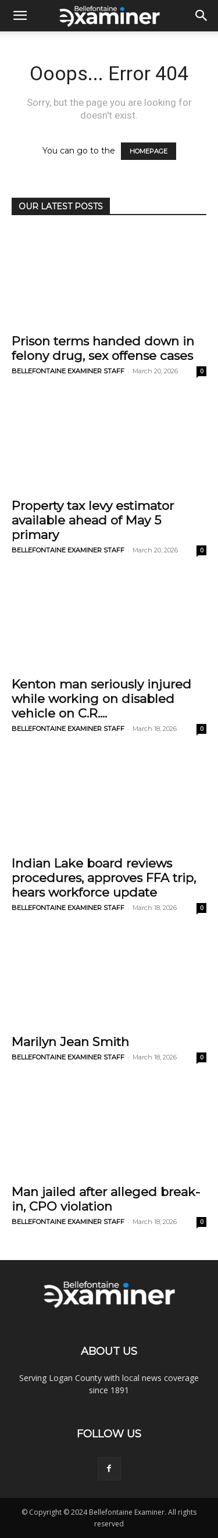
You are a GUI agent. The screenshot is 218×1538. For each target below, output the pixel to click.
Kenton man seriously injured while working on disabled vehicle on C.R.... (101, 698)
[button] (19, 15)
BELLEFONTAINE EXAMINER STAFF (68, 371)
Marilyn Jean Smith (70, 1041)
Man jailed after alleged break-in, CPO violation (106, 1199)
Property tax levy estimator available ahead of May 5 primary (93, 520)
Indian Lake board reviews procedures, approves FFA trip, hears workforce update (104, 878)
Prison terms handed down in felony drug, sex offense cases (103, 348)
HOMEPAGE (148, 151)
